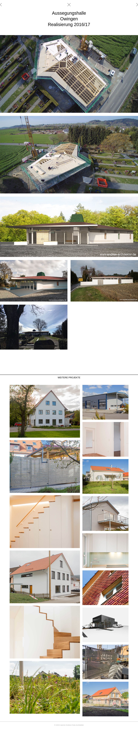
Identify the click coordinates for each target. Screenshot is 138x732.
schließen (69, 4)
